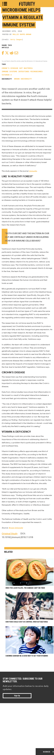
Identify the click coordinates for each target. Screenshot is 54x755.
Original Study (10, 533)
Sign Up (17, 696)
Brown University (23, 79)
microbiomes (36, 72)
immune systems (9, 72)
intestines (23, 72)
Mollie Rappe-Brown (22, 34)
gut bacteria (26, 68)
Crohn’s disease (10, 68)
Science (46, 752)
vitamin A (7, 75)
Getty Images (16, 40)
